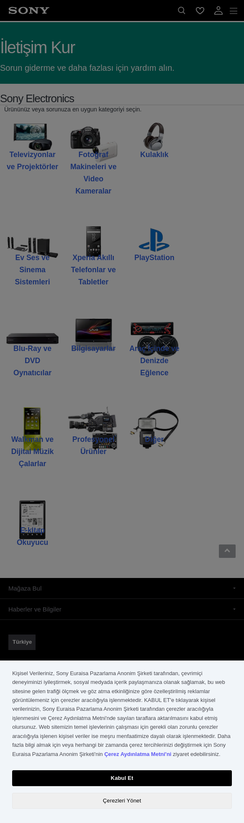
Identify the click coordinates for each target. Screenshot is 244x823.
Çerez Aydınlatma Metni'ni (137, 754)
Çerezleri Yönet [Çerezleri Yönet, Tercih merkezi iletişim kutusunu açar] (122, 800)
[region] (122, 741)
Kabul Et (122, 778)
